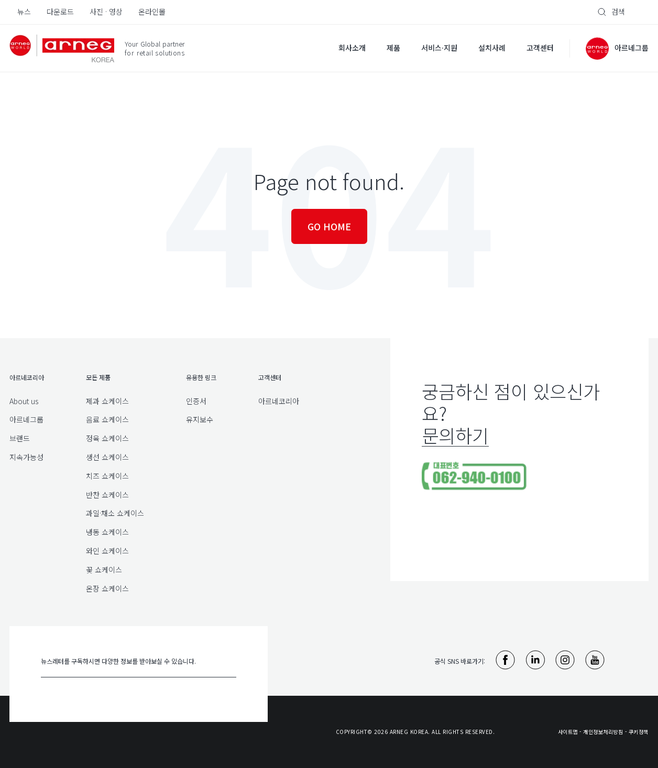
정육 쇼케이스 (107, 438)
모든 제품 (98, 377)
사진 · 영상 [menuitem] (106, 11)
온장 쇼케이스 (107, 588)
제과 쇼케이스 (107, 401)
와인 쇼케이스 (107, 551)
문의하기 (455, 434)
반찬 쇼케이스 (107, 494)
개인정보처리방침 (603, 732)
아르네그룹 (26, 419)
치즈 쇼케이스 (107, 476)
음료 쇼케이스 (107, 419)
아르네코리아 (278, 401)
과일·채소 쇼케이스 (115, 513)
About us (23, 401)
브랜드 (19, 438)
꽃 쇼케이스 (104, 569)
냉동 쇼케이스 (107, 532)
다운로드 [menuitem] (60, 11)
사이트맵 (568, 732)
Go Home (329, 226)
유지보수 (199, 419)
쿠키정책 (639, 732)
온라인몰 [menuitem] (152, 11)
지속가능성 (26, 457)
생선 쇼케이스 (107, 457)
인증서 (196, 401)
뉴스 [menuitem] (24, 11)
